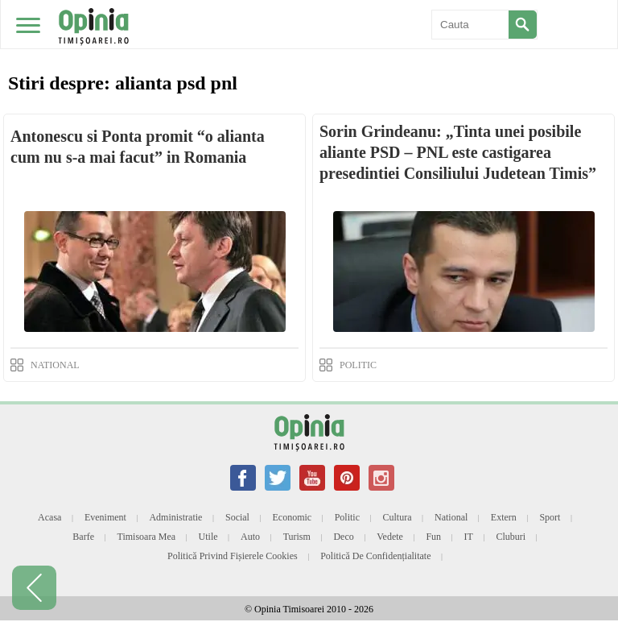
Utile (208, 536)
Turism (297, 536)
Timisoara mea (146, 536)
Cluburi (510, 536)
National (451, 517)
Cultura (397, 517)
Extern (504, 517)
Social (237, 517)
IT (468, 536)
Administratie (175, 517)
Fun (433, 536)
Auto (250, 536)
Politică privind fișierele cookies (232, 556)
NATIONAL (55, 365)
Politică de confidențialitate (375, 556)
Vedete (390, 536)
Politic (347, 517)
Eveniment (105, 517)
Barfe (83, 536)
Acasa (49, 517)
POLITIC (358, 365)
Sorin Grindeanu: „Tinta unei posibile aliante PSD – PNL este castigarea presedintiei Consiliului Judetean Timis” (457, 152)
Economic (291, 517)
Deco (343, 536)
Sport (549, 517)
